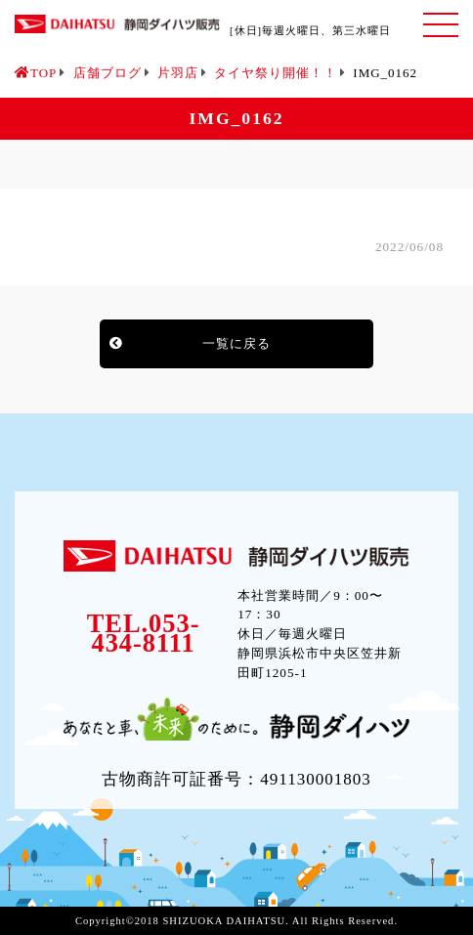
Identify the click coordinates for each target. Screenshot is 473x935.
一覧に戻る (236, 343)
